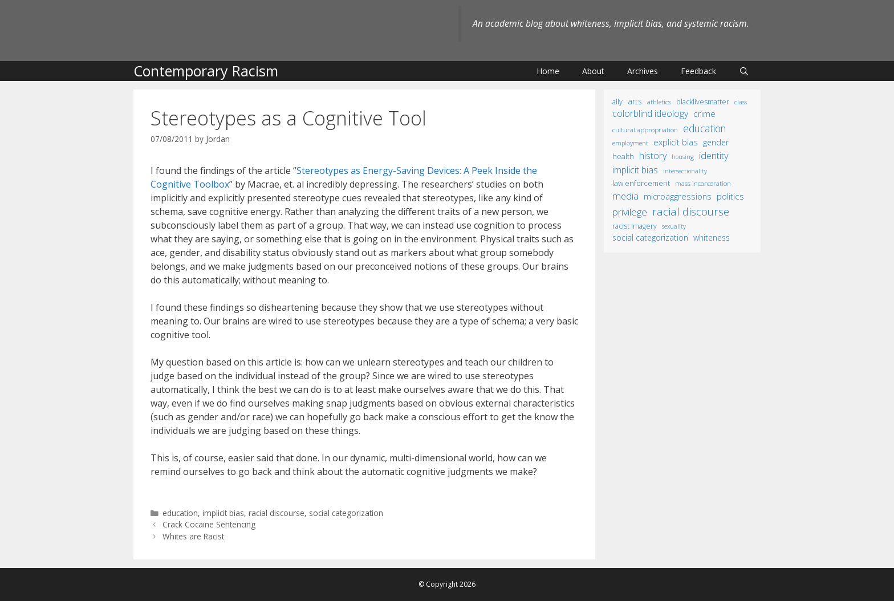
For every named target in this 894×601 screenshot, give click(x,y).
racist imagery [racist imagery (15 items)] (634, 226)
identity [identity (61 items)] (714, 155)
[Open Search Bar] (744, 71)
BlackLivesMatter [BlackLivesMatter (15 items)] (702, 102)
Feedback (698, 71)
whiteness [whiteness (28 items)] (711, 237)
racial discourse (276, 512)
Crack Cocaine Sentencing (208, 524)
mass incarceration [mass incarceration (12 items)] (703, 183)
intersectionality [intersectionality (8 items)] (685, 171)
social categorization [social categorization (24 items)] (650, 237)
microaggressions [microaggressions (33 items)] (678, 196)
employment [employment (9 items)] (630, 143)
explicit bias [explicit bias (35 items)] (675, 142)
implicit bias (223, 512)
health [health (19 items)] (623, 156)
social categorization (346, 512)
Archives (642, 71)
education (180, 512)
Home (548, 71)
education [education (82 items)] (704, 128)
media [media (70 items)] (625, 195)
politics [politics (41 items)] (730, 196)
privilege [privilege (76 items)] (629, 211)
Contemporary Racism (205, 70)
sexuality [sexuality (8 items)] (674, 226)
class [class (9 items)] (740, 102)
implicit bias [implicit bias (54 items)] (635, 170)
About (593, 71)
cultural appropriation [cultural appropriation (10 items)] (645, 129)
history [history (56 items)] (653, 155)
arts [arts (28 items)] (635, 101)
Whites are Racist (193, 536)
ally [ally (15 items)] (617, 102)
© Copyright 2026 (447, 584)
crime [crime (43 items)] (704, 113)
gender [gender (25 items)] (716, 142)
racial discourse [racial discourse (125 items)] (690, 211)
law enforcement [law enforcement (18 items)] (641, 183)
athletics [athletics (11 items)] (659, 102)
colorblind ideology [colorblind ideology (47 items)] (650, 113)
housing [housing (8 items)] (683, 157)
